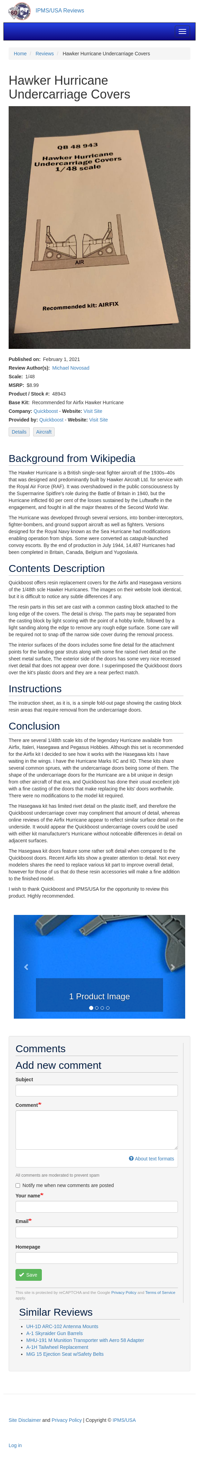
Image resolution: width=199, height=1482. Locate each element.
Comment (27, 1105)
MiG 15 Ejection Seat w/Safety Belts (65, 1354)
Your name (28, 1195)
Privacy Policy (123, 1292)
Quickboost (46, 411)
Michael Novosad (70, 368)
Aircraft (43, 432)
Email (22, 1221)
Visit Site (93, 411)
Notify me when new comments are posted (65, 1185)
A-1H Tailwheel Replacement (57, 1347)
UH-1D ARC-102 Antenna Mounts (62, 1326)
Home (20, 53)
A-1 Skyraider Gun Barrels (54, 1333)
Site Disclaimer (25, 1420)
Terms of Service (160, 1292)
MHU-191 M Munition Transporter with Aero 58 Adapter (85, 1340)
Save (28, 1275)
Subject (24, 1079)
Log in (15, 1445)
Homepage (28, 1247)
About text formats (151, 1158)
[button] (26, 967)
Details (19, 432)
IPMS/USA (124, 1420)
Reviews (45, 53)
